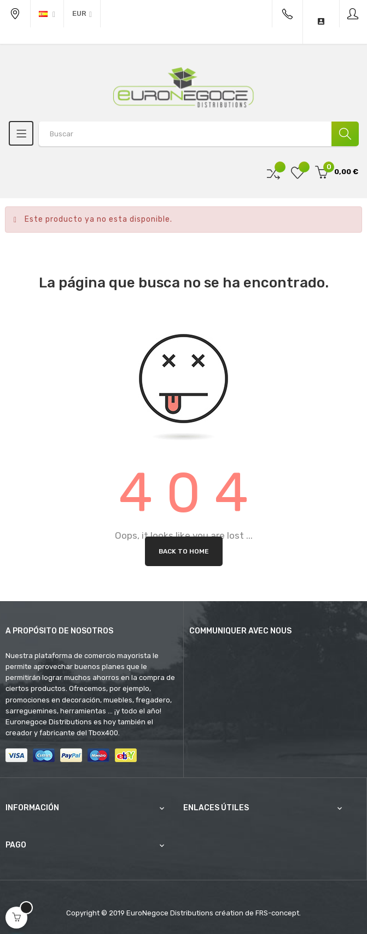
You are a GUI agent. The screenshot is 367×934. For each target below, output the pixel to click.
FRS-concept (277, 913)
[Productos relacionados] (82, 13)
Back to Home (184, 551)
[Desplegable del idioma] (47, 13)
